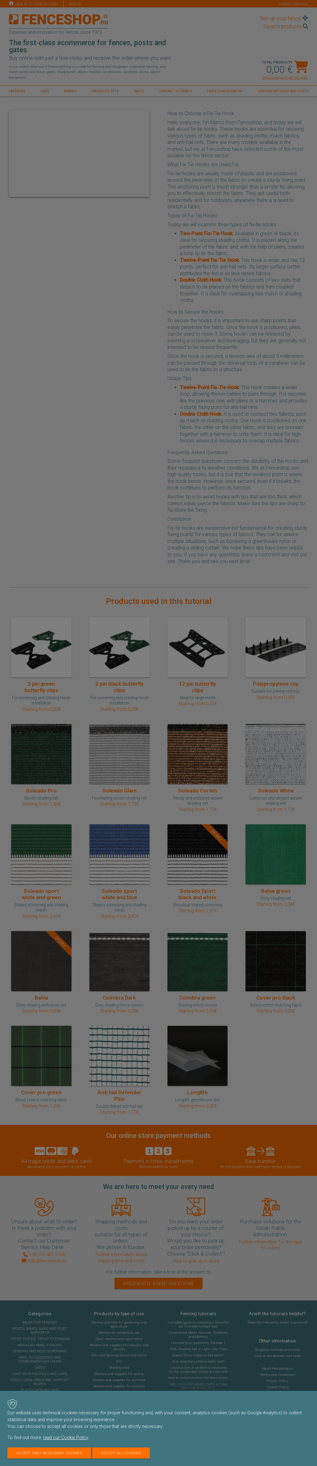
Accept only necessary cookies (49, 1453)
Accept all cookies (121, 1453)
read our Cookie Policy (65, 1437)
